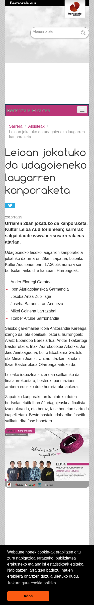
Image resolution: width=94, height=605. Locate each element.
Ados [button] (28, 596)
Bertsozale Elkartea (28, 110)
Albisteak (36, 126)
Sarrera (15, 126)
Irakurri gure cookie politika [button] (32, 583)
